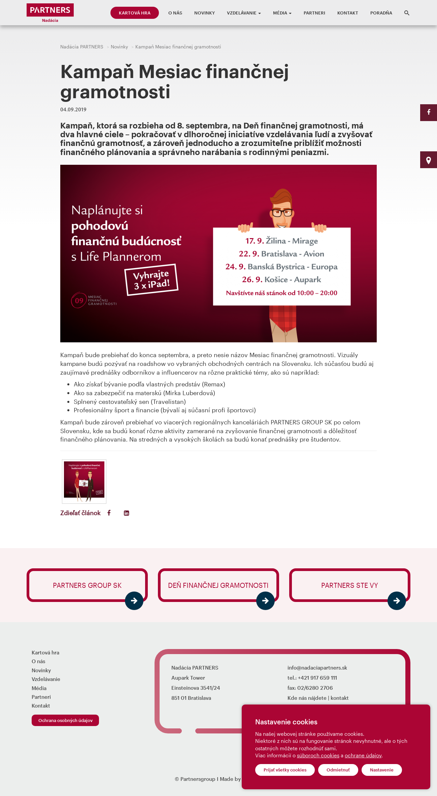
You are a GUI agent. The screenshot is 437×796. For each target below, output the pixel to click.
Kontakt (347, 12)
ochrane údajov (363, 755)
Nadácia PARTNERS (81, 46)
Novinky (204, 12)
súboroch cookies (318, 755)
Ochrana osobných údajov (65, 720)
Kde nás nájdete (307, 698)
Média (282, 12)
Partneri (314, 12)
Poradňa (381, 12)
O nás (175, 12)
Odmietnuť (338, 769)
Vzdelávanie (244, 12)
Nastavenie (382, 769)
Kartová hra (134, 12)
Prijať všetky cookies (285, 769)
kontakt (340, 698)
